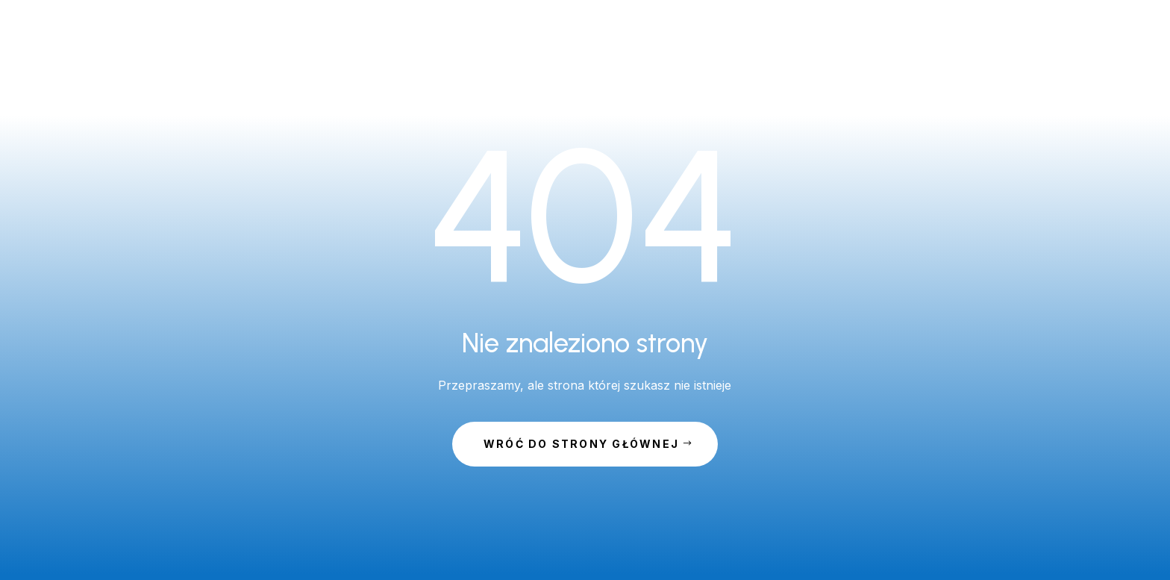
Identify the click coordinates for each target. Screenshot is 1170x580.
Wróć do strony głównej (581, 443)
